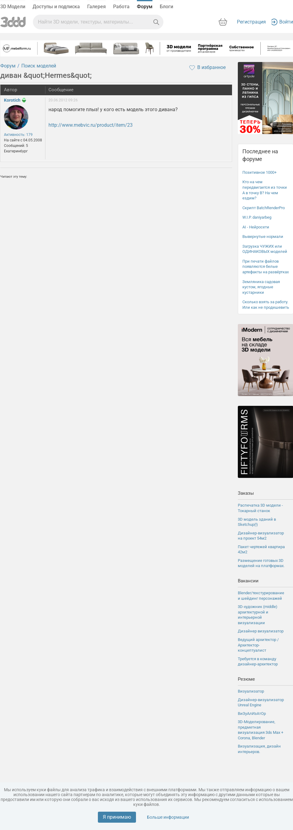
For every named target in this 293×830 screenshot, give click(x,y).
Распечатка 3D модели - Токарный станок (260, 508)
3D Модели (12, 6)
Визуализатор (251, 691)
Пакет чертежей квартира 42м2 (261, 549)
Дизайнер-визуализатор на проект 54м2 (261, 536)
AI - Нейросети (255, 227)
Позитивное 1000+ (259, 172)
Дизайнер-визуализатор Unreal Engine (261, 702)
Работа (121, 6)
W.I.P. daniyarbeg (256, 217)
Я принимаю (117, 817)
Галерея (96, 6)
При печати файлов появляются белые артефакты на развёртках (265, 266)
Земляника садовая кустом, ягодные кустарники (261, 287)
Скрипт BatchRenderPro (263, 208)
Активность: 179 (18, 135)
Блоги (166, 6)
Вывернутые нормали (262, 236)
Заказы (246, 493)
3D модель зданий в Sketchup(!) (257, 522)
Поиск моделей (38, 66)
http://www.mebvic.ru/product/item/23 (90, 125)
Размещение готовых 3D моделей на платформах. (261, 563)
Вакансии (248, 581)
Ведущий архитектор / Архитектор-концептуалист (258, 645)
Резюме (246, 679)
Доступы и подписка (56, 6)
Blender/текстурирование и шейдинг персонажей (261, 596)
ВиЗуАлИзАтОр (252, 713)
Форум (144, 6)
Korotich (12, 100)
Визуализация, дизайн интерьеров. (259, 749)
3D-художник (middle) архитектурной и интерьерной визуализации (257, 614)
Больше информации (168, 817)
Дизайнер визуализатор (261, 631)
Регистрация (251, 22)
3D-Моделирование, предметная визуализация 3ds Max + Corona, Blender (260, 729)
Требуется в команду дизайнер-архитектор (258, 662)
